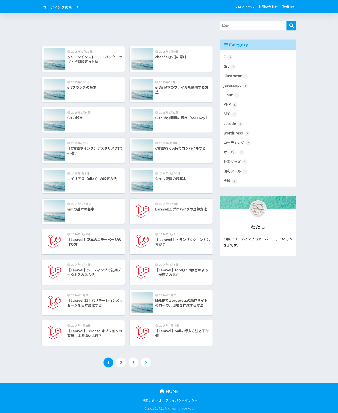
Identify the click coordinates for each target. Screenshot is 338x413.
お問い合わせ (268, 6)
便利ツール (236, 173)
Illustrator (236, 76)
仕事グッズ (236, 163)
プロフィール (244, 6)
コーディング (238, 144)
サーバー (234, 153)
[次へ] (146, 362)
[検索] (291, 25)
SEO (231, 115)
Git (230, 67)
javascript (236, 86)
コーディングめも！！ (69, 6)
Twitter (288, 6)
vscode (233, 124)
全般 (231, 182)
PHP (231, 105)
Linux (232, 95)
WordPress (237, 134)
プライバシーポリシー (181, 400)
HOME (169, 391)
